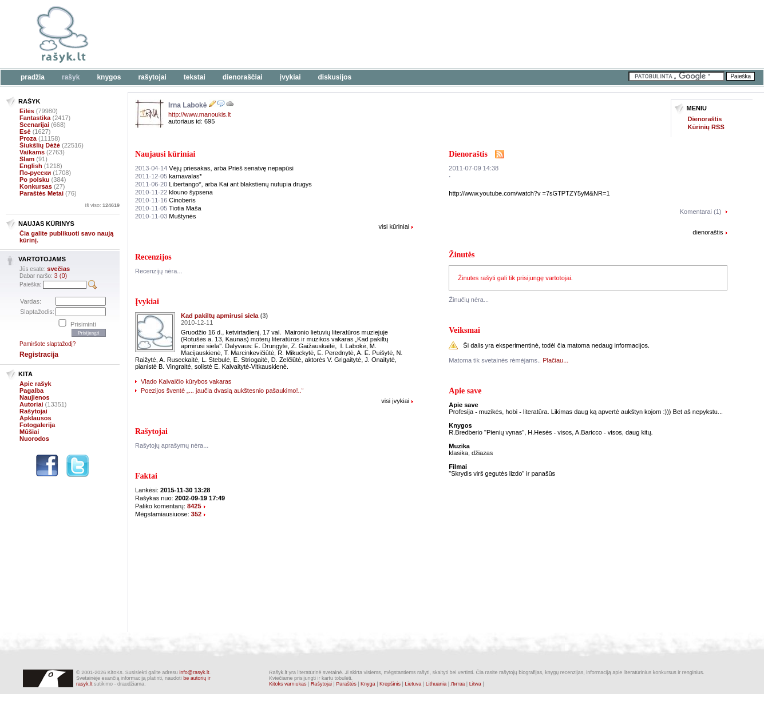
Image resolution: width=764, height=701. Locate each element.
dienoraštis (707, 232)
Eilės (26, 110)
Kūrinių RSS (706, 127)
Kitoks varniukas (288, 684)
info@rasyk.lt (194, 672)
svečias (58, 268)
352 (196, 514)
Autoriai (31, 404)
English (30, 165)
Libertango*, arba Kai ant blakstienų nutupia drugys (223, 184)
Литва (458, 684)
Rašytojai (152, 77)
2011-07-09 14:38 (473, 168)
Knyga (368, 684)
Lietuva (413, 684)
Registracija (38, 354)
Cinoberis (165, 200)
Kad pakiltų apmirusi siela (220, 315)
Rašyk (71, 77)
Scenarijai (34, 124)
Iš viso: (102, 205)
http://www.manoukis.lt (199, 114)
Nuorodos (34, 438)
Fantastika (34, 117)
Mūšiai (29, 431)
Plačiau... (555, 360)
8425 (194, 506)
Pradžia (33, 77)
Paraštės (346, 684)
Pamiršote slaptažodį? (47, 344)
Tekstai (194, 77)
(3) (264, 315)
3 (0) (61, 275)
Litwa (475, 684)
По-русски (35, 172)
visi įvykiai (395, 400)
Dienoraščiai (243, 77)
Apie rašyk (35, 383)
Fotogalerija (37, 424)
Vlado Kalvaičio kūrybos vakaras (186, 381)
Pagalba (31, 390)
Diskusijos (335, 77)
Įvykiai (290, 77)
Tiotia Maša (168, 208)
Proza (28, 138)
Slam (26, 159)
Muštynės (165, 216)
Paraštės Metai (41, 193)
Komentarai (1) (701, 211)
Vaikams (32, 152)
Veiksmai (464, 330)
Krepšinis (390, 684)
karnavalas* (168, 176)
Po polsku (34, 179)
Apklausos (35, 418)
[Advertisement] (352, 34)
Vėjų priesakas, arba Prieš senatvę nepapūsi (214, 168)
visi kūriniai (393, 226)
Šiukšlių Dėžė (39, 145)
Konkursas (35, 186)
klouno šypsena (174, 192)
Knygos (109, 77)
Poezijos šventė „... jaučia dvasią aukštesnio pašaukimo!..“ (222, 390)
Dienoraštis (705, 118)
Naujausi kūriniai (165, 154)
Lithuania (436, 684)
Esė (25, 131)
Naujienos (34, 397)
